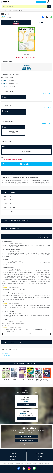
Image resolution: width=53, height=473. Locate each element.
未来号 (6, 146)
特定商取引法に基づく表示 (21, 463)
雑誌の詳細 (26, 54)
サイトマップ (47, 463)
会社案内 (29, 463)
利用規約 (4, 463)
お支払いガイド (47, 108)
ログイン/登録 (41, 2)
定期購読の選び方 (47, 124)
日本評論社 (3, 16)
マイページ (13, 453)
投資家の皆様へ (41, 463)
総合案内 (26, 450)
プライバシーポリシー (11, 463)
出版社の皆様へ (34, 463)
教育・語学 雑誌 (8, 10)
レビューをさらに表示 (26, 333)
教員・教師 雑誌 (15, 10)
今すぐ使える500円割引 (46, 94)
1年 (5, 127)
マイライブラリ (39, 453)
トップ (2, 10)
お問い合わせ (40, 459)
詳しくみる (29, 404)
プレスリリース (13, 459)
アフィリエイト (13, 456)
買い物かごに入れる (17, 164)
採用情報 (40, 456)
